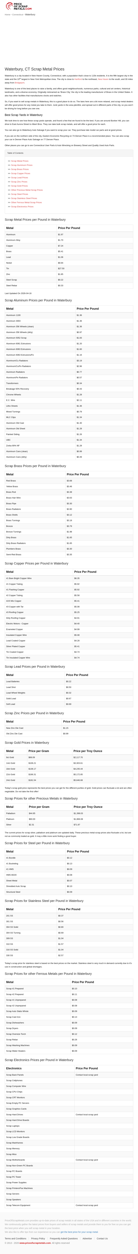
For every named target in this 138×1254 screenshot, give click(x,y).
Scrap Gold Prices (19, 186)
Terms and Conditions (15, 1238)
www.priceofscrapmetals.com (35, 1243)
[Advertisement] (69, 41)
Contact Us (102, 1238)
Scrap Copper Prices (20, 173)
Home (7, 14)
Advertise (87, 1238)
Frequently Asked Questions (64, 1238)
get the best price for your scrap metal (79, 1232)
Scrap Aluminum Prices (21, 165)
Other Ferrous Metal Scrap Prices (26, 202)
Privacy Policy (38, 1238)
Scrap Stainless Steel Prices (24, 198)
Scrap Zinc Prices (19, 182)
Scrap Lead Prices (19, 177)
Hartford (78, 79)
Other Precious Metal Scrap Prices (27, 190)
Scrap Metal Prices (19, 161)
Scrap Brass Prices (20, 169)
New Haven (103, 79)
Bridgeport (19, 82)
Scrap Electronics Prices (22, 206)
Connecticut (17, 14)
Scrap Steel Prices (19, 194)
